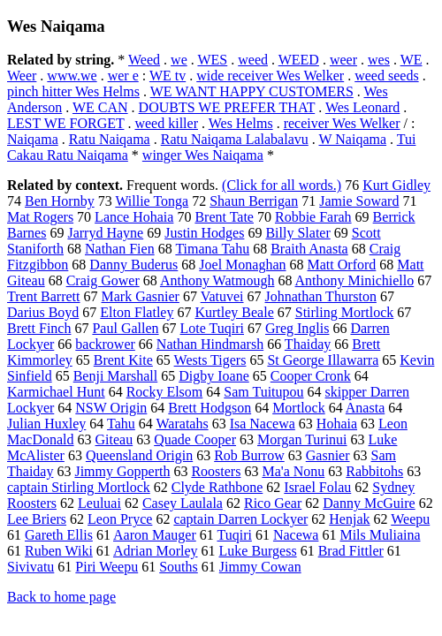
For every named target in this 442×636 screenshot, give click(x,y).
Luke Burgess (258, 550)
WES (212, 59)
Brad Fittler (351, 550)
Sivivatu (30, 566)
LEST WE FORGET (65, 123)
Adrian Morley (155, 550)
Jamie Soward (359, 200)
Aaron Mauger (154, 534)
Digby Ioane (214, 375)
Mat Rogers (40, 216)
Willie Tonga (151, 200)
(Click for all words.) (281, 185)
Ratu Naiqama (109, 139)
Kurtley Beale (233, 312)
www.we (71, 75)
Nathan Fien (120, 248)
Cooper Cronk (311, 375)
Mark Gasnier (140, 296)
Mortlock (298, 407)
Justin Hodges (204, 232)
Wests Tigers (210, 359)
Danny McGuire (369, 503)
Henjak (349, 518)
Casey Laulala (182, 503)
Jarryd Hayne (105, 232)
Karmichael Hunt (56, 391)
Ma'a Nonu (293, 471)
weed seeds (386, 75)
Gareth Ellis (59, 534)
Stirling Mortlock (344, 312)
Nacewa (296, 534)
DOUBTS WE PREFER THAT (227, 107)
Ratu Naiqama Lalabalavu (235, 139)
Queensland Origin (139, 455)
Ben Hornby (60, 200)
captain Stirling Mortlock (78, 487)
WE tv (167, 75)
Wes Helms (241, 123)
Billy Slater (297, 232)
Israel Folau (317, 487)
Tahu (121, 423)
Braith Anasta (309, 248)
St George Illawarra (322, 359)
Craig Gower (103, 280)
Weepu (410, 518)
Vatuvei (222, 296)
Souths (178, 566)
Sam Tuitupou (263, 391)
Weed (144, 59)
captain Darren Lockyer (240, 518)
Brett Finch (39, 328)
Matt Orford (342, 264)
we (179, 59)
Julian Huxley (46, 423)
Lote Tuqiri (212, 328)
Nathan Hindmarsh (209, 344)
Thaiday (308, 344)
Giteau (114, 439)
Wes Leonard (362, 107)
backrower (105, 344)
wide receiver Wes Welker (270, 75)
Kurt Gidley (396, 185)
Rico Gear (272, 503)
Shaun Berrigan (254, 200)
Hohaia (336, 423)
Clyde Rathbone (217, 487)
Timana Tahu (212, 248)
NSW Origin (111, 407)
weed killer (166, 123)
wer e (123, 75)
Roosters (215, 471)
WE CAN (100, 107)
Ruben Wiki (59, 550)
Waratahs (182, 423)
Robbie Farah (313, 216)
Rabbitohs (374, 471)
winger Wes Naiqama (202, 155)
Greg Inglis (297, 328)
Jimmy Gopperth (122, 471)
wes (379, 59)
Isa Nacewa (262, 423)
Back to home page (61, 596)
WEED (298, 59)
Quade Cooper (195, 439)
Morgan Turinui (302, 439)
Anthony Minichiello (355, 280)
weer (343, 59)
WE (411, 59)
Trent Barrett (43, 296)
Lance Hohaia (134, 216)
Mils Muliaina (379, 534)
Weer (21, 75)
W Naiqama (352, 139)
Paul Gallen (125, 328)
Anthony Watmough (217, 280)
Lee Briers (36, 518)
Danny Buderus (133, 264)
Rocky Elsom (164, 391)
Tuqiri (234, 534)
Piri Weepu (106, 566)
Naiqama (32, 139)
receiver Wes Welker (342, 123)
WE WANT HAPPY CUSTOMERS (252, 91)
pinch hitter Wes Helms (73, 91)
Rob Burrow (249, 455)
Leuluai (99, 503)
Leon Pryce (120, 518)
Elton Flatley (136, 312)
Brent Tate (224, 216)
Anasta (365, 407)
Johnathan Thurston (321, 296)
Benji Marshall (115, 375)
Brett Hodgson (209, 407)
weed (253, 59)
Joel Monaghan (242, 264)
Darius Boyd (43, 312)
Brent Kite (123, 359)
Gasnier (328, 455)
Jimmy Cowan (260, 566)
